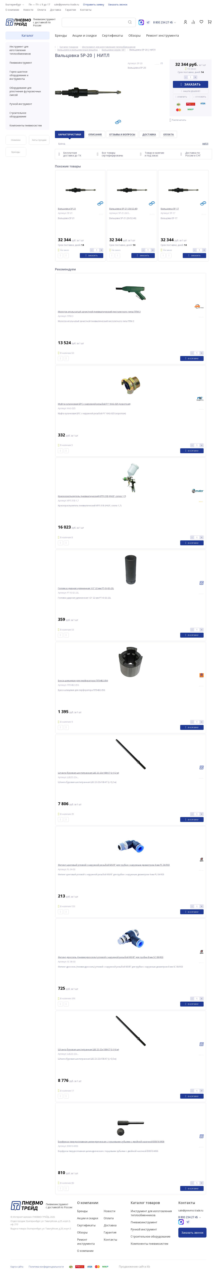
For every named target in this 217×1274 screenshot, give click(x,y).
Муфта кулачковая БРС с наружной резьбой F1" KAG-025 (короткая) (94, 404)
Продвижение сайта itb (134, 1266)
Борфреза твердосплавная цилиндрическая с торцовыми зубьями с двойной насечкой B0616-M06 (111, 1141)
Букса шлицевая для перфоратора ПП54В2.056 (83, 680)
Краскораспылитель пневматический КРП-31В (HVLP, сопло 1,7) (92, 496)
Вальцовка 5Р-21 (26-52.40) (123, 208)
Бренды (61, 35)
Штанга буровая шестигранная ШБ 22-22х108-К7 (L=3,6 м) (88, 1049)
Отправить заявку (93, 4)
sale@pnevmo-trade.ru (66, 4)
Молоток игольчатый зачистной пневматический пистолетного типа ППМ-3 (99, 311)
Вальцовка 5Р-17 (170, 208)
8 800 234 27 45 (163, 22)
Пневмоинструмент (27, 62)
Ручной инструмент (27, 104)
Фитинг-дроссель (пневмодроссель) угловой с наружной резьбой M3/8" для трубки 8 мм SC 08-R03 (110, 957)
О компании (87, 1202)
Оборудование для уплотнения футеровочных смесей (27, 91)
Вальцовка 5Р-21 (67, 208)
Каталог (27, 35)
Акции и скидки (84, 35)
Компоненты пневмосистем (27, 125)
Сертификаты (112, 35)
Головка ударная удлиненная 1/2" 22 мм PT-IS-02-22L (86, 588)
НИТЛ (205, 143)
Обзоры (135, 35)
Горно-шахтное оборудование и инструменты (27, 75)
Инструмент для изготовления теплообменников (27, 50)
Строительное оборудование (27, 114)
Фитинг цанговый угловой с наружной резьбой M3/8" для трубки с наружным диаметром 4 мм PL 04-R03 (114, 865)
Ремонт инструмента (162, 35)
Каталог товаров (145, 1202)
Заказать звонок (117, 4)
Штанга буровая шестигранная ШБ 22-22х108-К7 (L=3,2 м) (88, 772)
